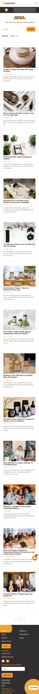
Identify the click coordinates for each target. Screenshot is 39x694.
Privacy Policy (6, 683)
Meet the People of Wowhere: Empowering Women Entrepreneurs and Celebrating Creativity (19, 552)
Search (31, 29)
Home (4, 631)
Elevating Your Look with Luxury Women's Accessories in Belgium (16, 201)
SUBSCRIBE (7, 675)
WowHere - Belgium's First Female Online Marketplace (17, 507)
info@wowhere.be (8, 657)
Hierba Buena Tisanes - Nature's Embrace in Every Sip (16, 289)
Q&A (3, 685)
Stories (4, 638)
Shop (3, 634)
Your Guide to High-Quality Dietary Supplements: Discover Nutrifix (17, 332)
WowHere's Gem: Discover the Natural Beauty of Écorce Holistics (18, 420)
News (22, 638)
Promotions (24, 634)
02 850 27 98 (6, 653)
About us (23, 631)
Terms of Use (6, 680)
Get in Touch (6, 641)
